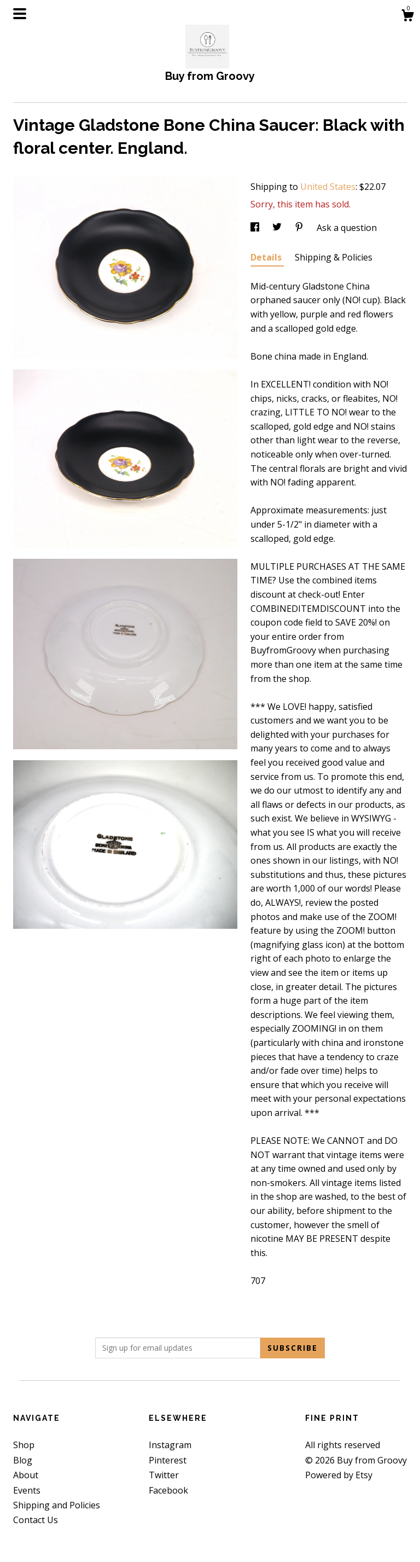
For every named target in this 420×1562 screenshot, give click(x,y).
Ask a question (347, 228)
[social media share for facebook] (255, 228)
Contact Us (35, 1520)
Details (267, 257)
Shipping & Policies (333, 257)
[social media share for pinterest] (300, 228)
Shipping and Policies (56, 1505)
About (25, 1475)
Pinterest (167, 1460)
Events (26, 1490)
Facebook (168, 1490)
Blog (22, 1460)
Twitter (164, 1475)
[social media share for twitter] (278, 228)
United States (327, 187)
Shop (23, 1445)
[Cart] (407, 16)
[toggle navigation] (19, 13)
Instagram (170, 1445)
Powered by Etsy (338, 1475)
